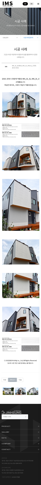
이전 (4, 380)
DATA (4, 438)
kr (25, 4)
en (31, 4)
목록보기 (12, 380)
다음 (20, 380)
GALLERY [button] (6, 38)
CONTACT (6, 449)
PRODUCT (6, 426)
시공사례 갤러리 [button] (28, 38)
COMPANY (6, 444)
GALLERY (5, 432)
